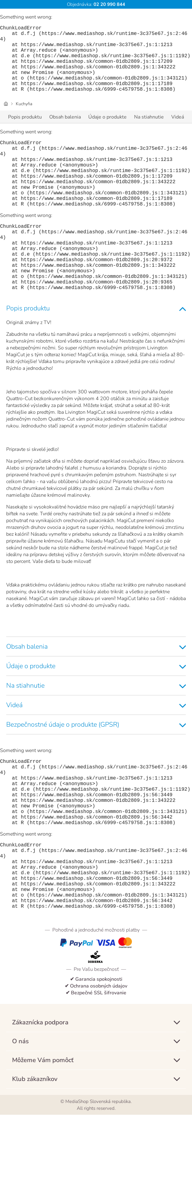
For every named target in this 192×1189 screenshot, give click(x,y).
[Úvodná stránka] (6, 119)
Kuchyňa (24, 119)
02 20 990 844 (108, 4)
